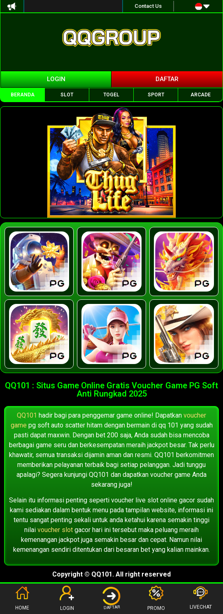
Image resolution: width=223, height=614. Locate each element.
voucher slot (55, 530)
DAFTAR (112, 598)
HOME (22, 598)
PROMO (156, 598)
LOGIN (67, 598)
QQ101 (27, 415)
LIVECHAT (200, 598)
